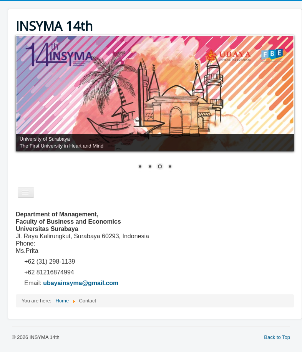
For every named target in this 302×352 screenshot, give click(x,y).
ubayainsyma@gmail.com (80, 283)
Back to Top (277, 337)
